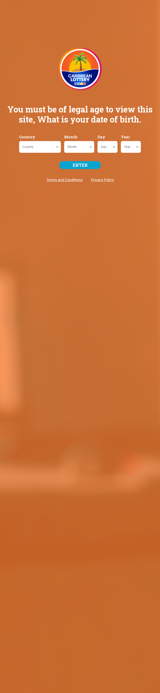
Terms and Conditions (64, 180)
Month (71, 136)
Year (125, 136)
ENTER (80, 165)
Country (27, 136)
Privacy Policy (102, 180)
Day (101, 136)
